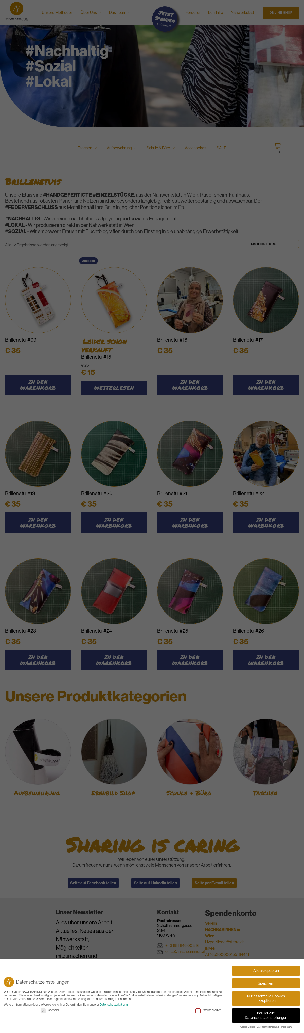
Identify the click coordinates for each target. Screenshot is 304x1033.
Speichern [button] (266, 985)
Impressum (286, 1028)
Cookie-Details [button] (247, 1028)
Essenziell (50, 1011)
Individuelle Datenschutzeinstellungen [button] (266, 1016)
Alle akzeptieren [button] (266, 972)
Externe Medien (208, 1011)
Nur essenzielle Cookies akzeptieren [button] (266, 999)
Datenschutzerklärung (114, 1006)
